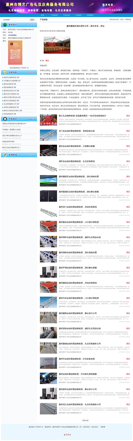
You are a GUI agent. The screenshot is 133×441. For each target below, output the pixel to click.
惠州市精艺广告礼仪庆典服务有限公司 (70, 124)
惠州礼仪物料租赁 (10, 77)
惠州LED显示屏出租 (10, 97)
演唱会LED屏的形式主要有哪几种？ (14, 123)
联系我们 (90, 15)
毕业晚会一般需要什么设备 (11, 129)
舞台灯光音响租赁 (10, 100)
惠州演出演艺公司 (10, 90)
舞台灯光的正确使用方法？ (11, 147)
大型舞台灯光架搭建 (11, 80)
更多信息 (85, 420)
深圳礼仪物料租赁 (10, 107)
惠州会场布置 (8, 84)
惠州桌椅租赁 (8, 87)
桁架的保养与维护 (8, 141)
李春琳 (103, 427)
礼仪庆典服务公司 (10, 104)
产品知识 (78, 15)
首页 (42, 15)
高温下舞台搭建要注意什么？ (12, 135)
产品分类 (66, 15)
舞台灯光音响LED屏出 (11, 110)
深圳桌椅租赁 (8, 114)
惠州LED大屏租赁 (10, 94)
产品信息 (54, 15)
